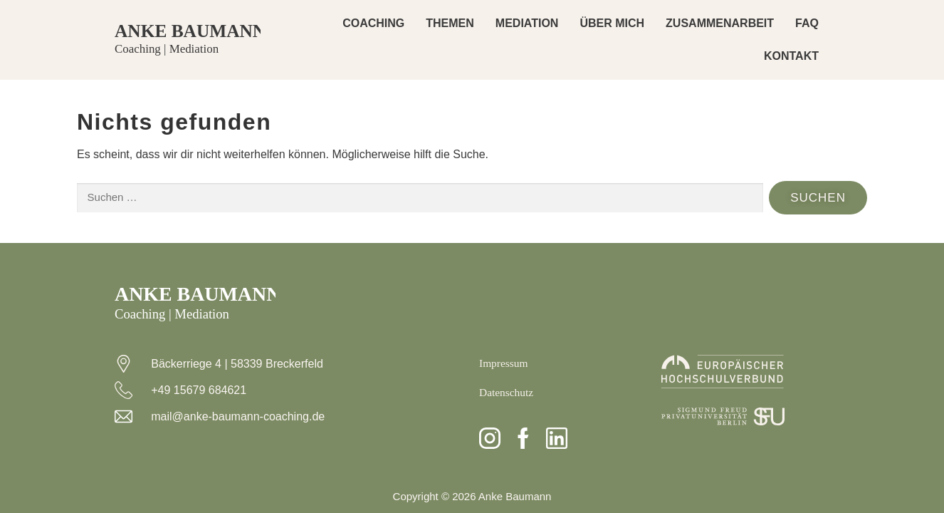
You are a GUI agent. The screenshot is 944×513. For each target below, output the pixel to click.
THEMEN (450, 23)
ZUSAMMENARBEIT (720, 23)
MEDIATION (527, 23)
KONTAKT (791, 56)
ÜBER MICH (611, 23)
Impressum (504, 363)
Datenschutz (507, 392)
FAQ (807, 23)
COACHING (373, 23)
